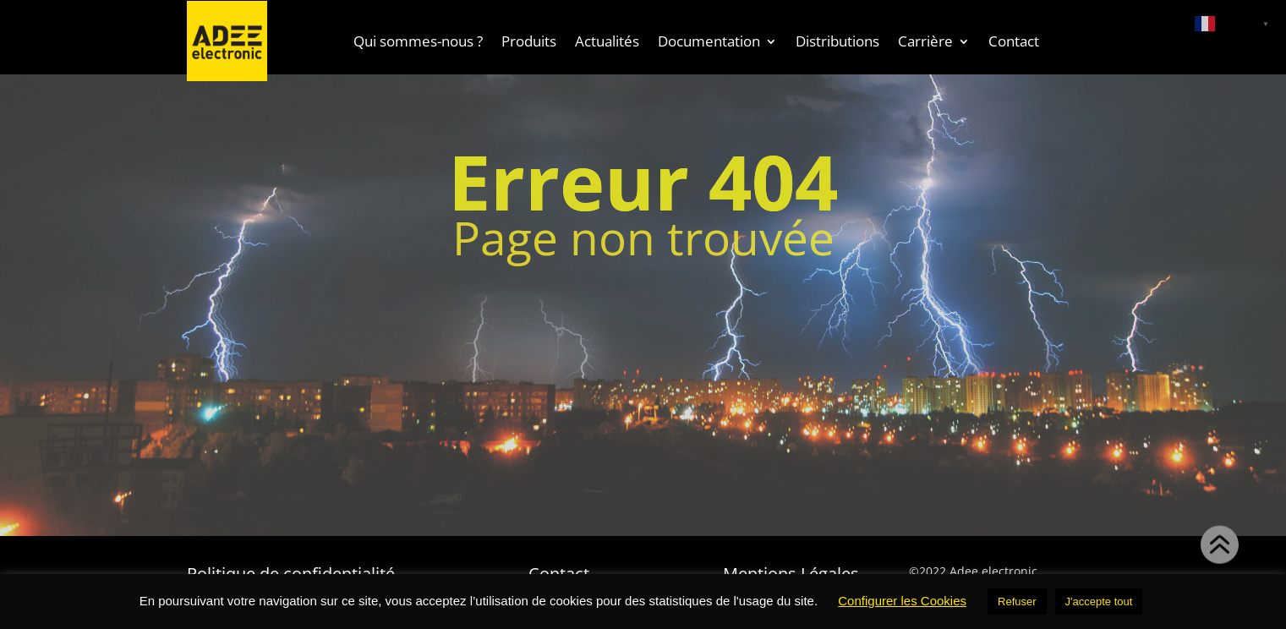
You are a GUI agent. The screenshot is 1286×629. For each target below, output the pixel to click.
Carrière (925, 41)
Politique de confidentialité (291, 571)
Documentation (709, 41)
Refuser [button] (1017, 601)
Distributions (837, 41)
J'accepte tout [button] (1099, 601)
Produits (528, 41)
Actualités (607, 41)
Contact (1013, 41)
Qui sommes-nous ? (418, 41)
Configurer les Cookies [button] (902, 600)
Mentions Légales (791, 571)
